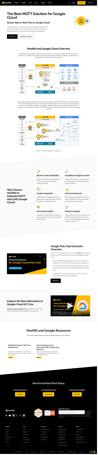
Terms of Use (33, 451)
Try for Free (12, 36)
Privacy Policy (68, 416)
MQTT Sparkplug (80, 437)
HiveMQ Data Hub (62, 442)
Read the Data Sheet (26, 36)
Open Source (44, 439)
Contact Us (90, 2)
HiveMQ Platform (62, 429)
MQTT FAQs (79, 432)
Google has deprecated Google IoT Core (17, 309)
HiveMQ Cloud (61, 432)
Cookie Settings (61, 451)
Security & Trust (8, 437)
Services (7, 442)
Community (25, 434)
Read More (56, 280)
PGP (81, 451)
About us (7, 429)
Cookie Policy (51, 451)
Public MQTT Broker (80, 442)
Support (7, 439)
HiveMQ (20, 451)
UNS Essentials (79, 439)
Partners (7, 434)
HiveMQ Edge (61, 437)
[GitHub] (6, 415)
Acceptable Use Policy (72, 451)
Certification (25, 437)
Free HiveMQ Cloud (45, 429)
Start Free (81, 2)
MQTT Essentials (80, 429)
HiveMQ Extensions (62, 445)
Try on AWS (43, 434)
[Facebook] (20, 415)
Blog (24, 429)
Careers (7, 432)
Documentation (26, 439)
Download (77, 394)
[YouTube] (10, 415)
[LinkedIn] (13, 415)
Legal (26, 451)
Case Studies (26, 442)
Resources (25, 432)
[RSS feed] (24, 415)
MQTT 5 (78, 434)
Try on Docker (44, 432)
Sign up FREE (48, 394)
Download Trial (44, 437)
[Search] (69, 2)
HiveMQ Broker (61, 434)
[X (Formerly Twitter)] (17, 415)
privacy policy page (63, 314)
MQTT (79, 253)
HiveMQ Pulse (61, 439)
